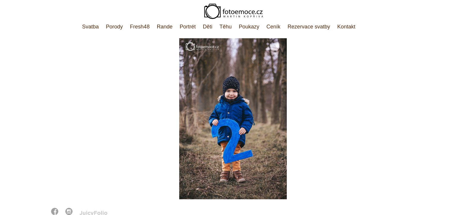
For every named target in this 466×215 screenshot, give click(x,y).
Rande (164, 27)
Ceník (274, 27)
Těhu (226, 27)
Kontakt (346, 27)
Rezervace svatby (309, 27)
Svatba (90, 27)
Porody (114, 27)
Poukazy (249, 27)
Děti (207, 27)
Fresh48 (139, 27)
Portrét (188, 27)
